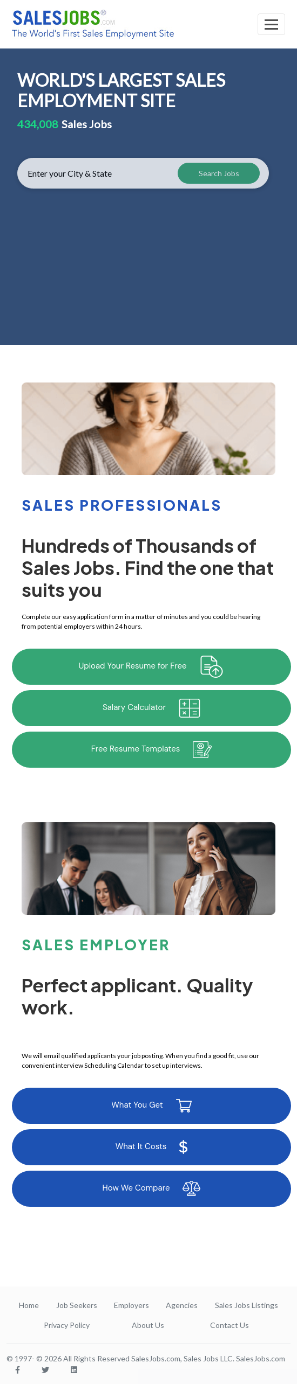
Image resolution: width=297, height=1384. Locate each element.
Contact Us (229, 1325)
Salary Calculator (151, 708)
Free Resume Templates (151, 749)
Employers (131, 1305)
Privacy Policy (67, 1325)
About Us (148, 1325)
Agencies (182, 1305)
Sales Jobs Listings (246, 1305)
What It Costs (152, 1147)
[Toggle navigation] (271, 24)
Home (29, 1305)
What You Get (151, 1105)
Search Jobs (219, 173)
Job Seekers (76, 1305)
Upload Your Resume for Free (152, 667)
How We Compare (152, 1188)
